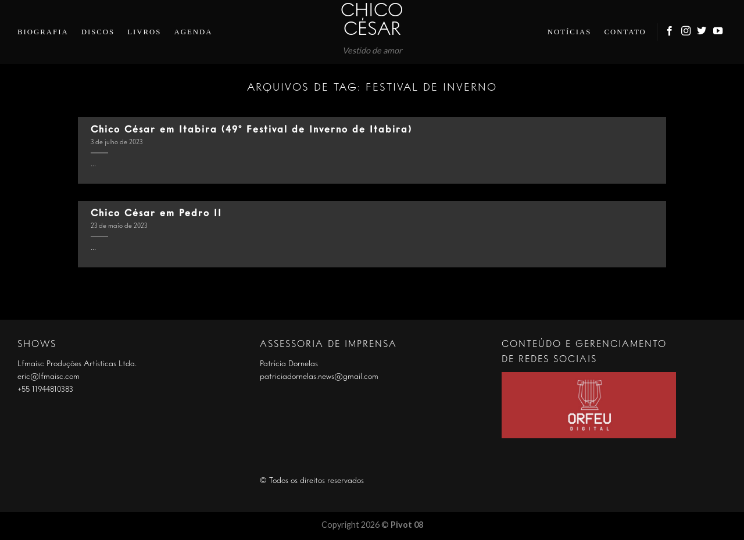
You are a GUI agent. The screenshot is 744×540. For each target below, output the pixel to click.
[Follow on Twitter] (702, 31)
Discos (98, 32)
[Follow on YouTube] (718, 31)
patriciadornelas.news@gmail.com (319, 377)
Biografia (43, 32)
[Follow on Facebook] (670, 31)
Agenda (193, 32)
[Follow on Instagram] (686, 31)
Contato (625, 32)
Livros (144, 32)
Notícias (570, 32)
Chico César (372, 21)
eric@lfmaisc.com (48, 377)
